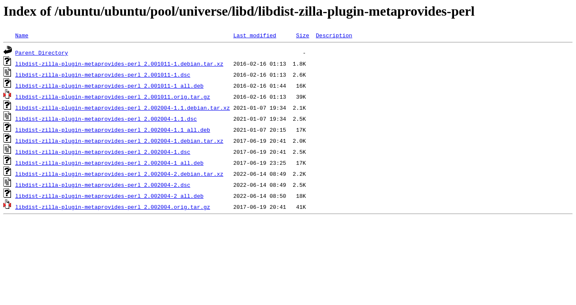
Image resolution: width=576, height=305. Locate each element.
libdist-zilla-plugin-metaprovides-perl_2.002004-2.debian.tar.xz (119, 173)
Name (21, 35)
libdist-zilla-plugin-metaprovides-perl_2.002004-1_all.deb (109, 162)
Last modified (254, 35)
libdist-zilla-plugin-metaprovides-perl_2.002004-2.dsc (102, 185)
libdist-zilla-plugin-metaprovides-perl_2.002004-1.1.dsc (106, 118)
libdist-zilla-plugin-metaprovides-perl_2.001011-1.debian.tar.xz (119, 63)
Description (334, 35)
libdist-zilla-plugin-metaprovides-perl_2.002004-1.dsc (102, 151)
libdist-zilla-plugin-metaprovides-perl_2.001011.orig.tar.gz (112, 96)
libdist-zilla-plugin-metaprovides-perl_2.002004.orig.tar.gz (112, 207)
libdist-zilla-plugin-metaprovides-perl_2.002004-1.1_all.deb (112, 129)
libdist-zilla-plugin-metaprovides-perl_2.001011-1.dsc (102, 74)
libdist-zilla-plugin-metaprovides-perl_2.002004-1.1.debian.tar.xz (122, 107)
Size (302, 35)
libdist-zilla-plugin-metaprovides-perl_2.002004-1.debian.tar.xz (119, 140)
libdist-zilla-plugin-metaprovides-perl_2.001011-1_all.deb (109, 85)
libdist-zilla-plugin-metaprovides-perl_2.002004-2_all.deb (109, 196)
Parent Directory (41, 52)
